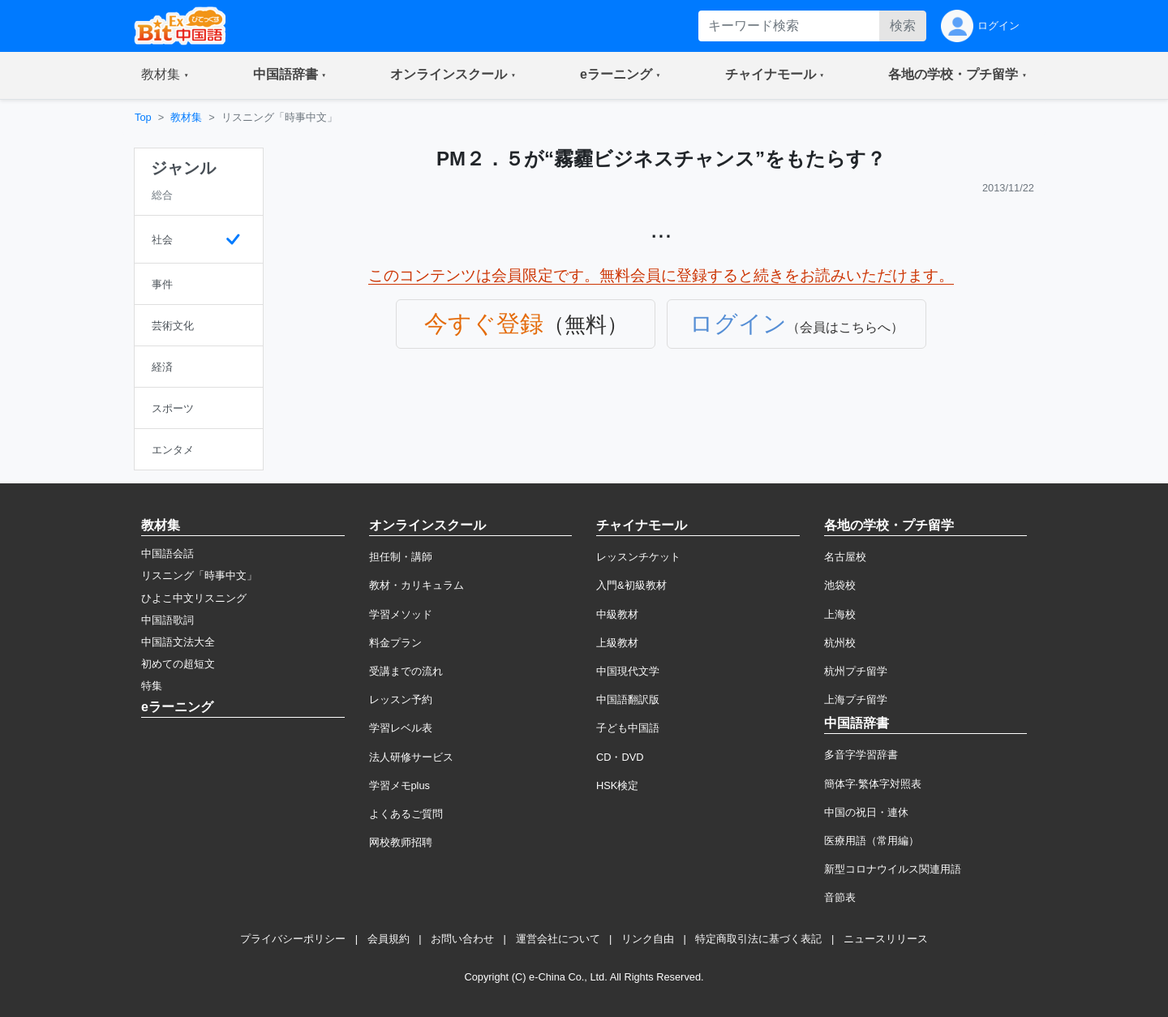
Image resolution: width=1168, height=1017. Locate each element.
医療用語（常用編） (871, 841)
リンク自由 (647, 939)
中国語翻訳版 (627, 699)
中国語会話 (167, 553)
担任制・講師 (400, 557)
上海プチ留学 (855, 699)
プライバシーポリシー (293, 939)
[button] (165, 75)
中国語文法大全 (178, 642)
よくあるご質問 (406, 814)
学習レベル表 (400, 728)
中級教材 (617, 614)
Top (143, 117)
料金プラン (395, 643)
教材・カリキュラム (416, 585)
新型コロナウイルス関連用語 (892, 869)
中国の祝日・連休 (866, 812)
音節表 (840, 897)
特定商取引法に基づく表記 (758, 939)
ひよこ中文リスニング (194, 598)
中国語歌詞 (167, 620)
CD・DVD (620, 757)
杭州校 (840, 643)
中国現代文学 (627, 671)
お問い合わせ (462, 939)
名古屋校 (845, 557)
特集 (151, 686)
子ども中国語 (627, 728)
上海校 (840, 614)
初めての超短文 (178, 664)
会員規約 (388, 939)
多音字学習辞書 (861, 755)
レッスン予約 (400, 699)
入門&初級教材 (631, 585)
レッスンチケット (638, 557)
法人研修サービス (411, 757)
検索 (903, 25)
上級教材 (617, 643)
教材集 (186, 117)
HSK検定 (617, 785)
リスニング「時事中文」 (199, 575)
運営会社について (558, 939)
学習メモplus (399, 785)
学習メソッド (400, 614)
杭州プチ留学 (855, 671)
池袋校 (840, 585)
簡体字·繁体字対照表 (873, 784)
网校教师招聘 (400, 842)
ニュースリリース (886, 939)
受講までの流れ (406, 671)
